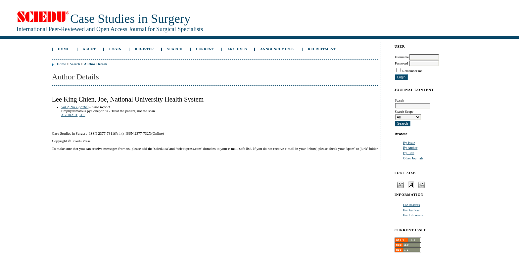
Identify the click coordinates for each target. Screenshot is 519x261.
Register (144, 49)
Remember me (412, 71)
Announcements (277, 49)
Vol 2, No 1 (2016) (74, 107)
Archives (237, 49)
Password (401, 63)
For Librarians (413, 215)
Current (205, 49)
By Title (408, 153)
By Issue (409, 143)
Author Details (95, 64)
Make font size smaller (400, 184)
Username (402, 57)
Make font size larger (421, 184)
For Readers (411, 205)
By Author (410, 148)
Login (115, 49)
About (89, 49)
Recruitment (322, 49)
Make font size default (411, 184)
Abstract (69, 115)
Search (174, 49)
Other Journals (413, 158)
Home (64, 49)
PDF (82, 115)
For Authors (411, 210)
